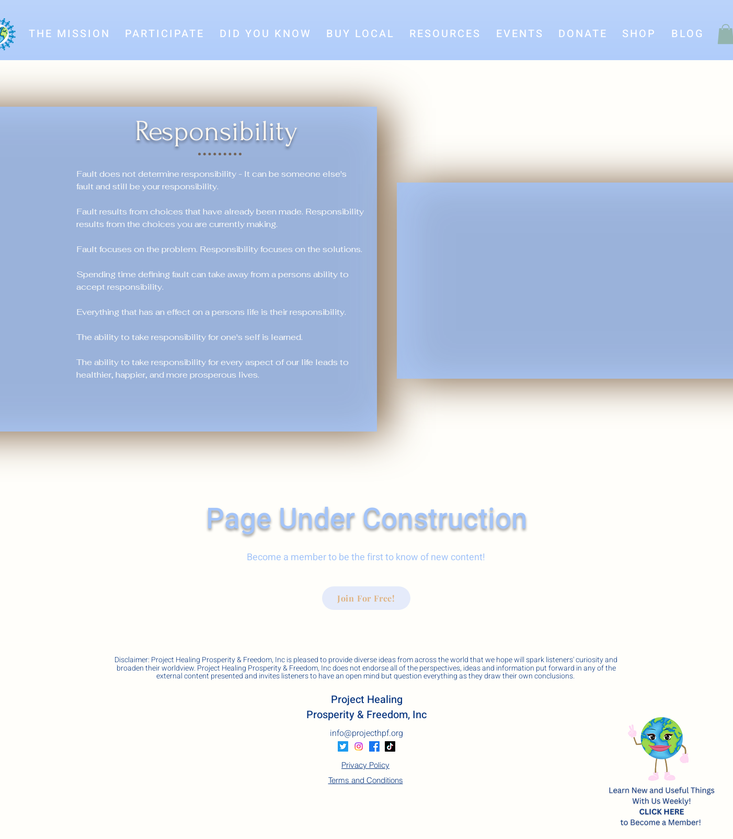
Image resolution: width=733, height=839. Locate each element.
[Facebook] (374, 746)
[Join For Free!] (366, 598)
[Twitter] (343, 746)
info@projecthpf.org (366, 733)
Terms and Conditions (365, 780)
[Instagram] (358, 746)
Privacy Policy (365, 765)
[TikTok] (390, 746)
